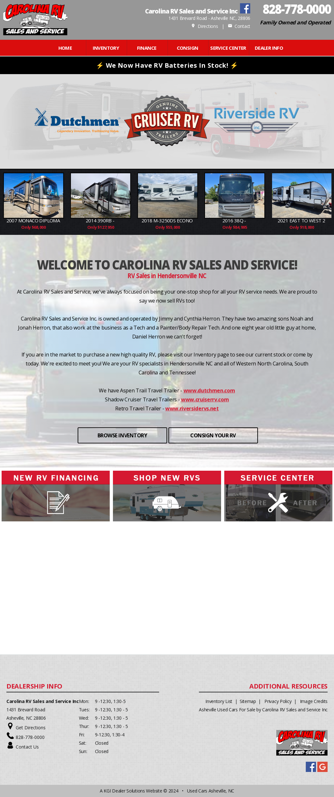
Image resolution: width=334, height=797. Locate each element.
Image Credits (314, 701)
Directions (204, 26)
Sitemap (248, 701)
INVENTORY (106, 48)
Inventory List (218, 701)
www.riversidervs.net (192, 408)
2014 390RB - (101, 220)
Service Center (228, 48)
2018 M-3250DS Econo (167, 220)
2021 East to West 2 (302, 220)
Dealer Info (269, 48)
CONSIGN (187, 48)
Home (65, 48)
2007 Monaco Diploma (33, 220)
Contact (239, 26)
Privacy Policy (277, 701)
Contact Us (27, 747)
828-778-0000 (30, 737)
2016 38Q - (234, 220)
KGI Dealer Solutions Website (133, 791)
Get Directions (31, 727)
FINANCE (147, 48)
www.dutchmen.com (209, 390)
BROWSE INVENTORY (122, 435)
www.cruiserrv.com (205, 399)
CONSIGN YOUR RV (213, 435)
